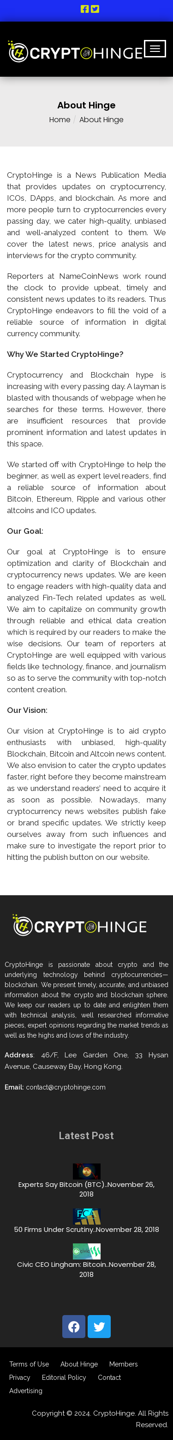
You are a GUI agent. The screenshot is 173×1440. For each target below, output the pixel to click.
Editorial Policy (64, 1377)
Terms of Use (29, 1364)
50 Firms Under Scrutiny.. (55, 1229)
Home (60, 119)
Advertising (25, 1390)
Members (123, 1364)
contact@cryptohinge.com (66, 1087)
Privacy (19, 1377)
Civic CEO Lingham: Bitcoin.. (63, 1264)
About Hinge (79, 1364)
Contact (109, 1377)
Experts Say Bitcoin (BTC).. (62, 1184)
